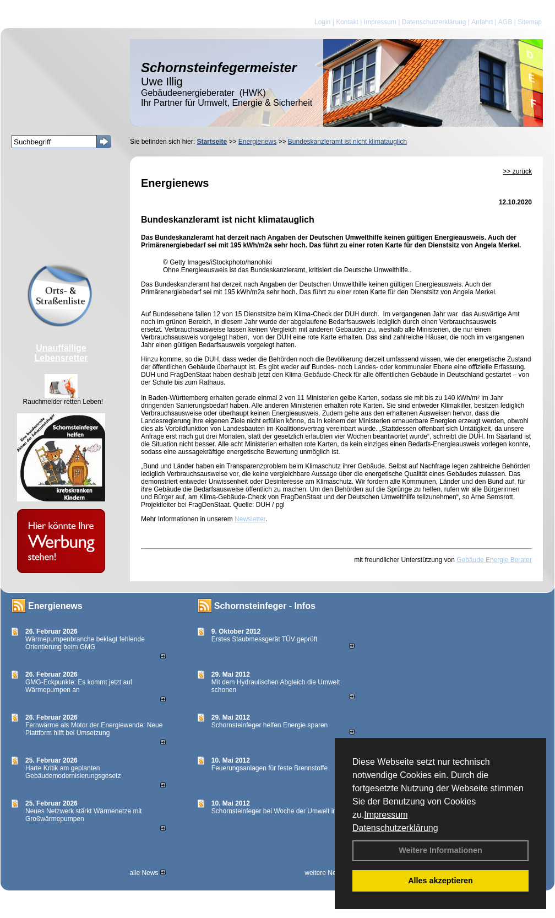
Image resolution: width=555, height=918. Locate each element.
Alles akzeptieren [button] (440, 880)
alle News (147, 873)
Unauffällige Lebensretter (61, 353)
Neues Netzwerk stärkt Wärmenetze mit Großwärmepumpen (83, 815)
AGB (505, 22)
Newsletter (250, 519)
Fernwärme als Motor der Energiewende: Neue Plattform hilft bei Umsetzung (93, 729)
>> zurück (517, 171)
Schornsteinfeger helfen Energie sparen (269, 725)
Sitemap (530, 22)
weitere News (327, 873)
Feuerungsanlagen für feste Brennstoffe (269, 768)
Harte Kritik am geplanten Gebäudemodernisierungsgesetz (73, 772)
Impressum (385, 814)
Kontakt (347, 22)
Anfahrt (482, 22)
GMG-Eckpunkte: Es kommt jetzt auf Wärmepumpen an (78, 686)
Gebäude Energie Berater (494, 560)
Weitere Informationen (440, 850)
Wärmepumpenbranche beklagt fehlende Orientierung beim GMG (85, 643)
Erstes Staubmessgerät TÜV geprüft (264, 639)
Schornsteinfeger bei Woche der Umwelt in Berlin (283, 811)
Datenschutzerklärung (395, 828)
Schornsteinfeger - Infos (264, 606)
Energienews (55, 606)
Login (322, 22)
